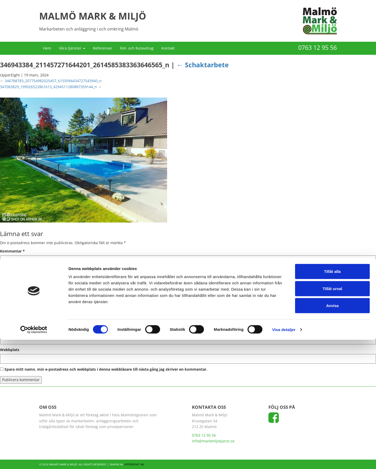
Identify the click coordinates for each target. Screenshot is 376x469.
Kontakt (168, 48)
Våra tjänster (72, 48)
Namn (7, 310)
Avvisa (332, 434)
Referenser (102, 48)
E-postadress (13, 330)
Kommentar (12, 251)
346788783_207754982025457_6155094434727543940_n (53, 80)
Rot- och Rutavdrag (137, 48)
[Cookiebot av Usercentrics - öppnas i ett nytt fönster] (34, 459)
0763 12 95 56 (317, 47)
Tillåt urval (332, 418)
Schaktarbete (203, 64)
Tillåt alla (332, 400)
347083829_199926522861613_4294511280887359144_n (48, 86)
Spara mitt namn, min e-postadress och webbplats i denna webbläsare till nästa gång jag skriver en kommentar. (105, 369)
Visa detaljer (283, 458)
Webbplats (9, 349)
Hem (47, 48)
